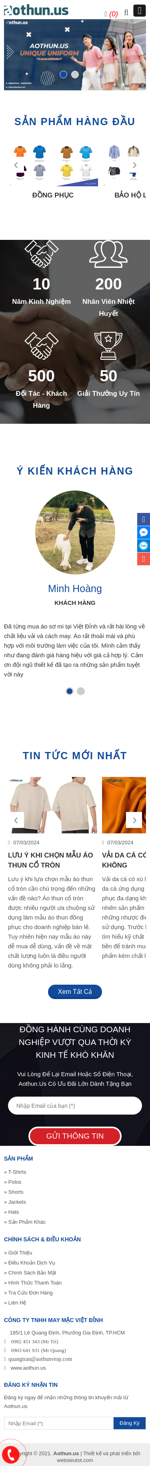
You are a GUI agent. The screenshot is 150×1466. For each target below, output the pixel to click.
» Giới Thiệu (18, 1253)
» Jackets (15, 1202)
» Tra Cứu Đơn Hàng (28, 1293)
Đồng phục (53, 195)
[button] (70, 691)
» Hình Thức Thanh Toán (33, 1283)
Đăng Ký (130, 1423)
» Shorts (13, 1192)
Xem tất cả (75, 991)
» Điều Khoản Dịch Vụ (29, 1263)
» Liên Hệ (15, 1303)
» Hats (11, 1212)
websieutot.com (75, 1460)
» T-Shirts (15, 1172)
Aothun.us (66, 1453)
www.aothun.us (28, 1368)
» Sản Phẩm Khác (25, 1222)
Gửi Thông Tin (75, 1136)
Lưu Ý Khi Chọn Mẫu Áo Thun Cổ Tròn (50, 860)
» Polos (12, 1182)
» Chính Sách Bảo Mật (30, 1273)
